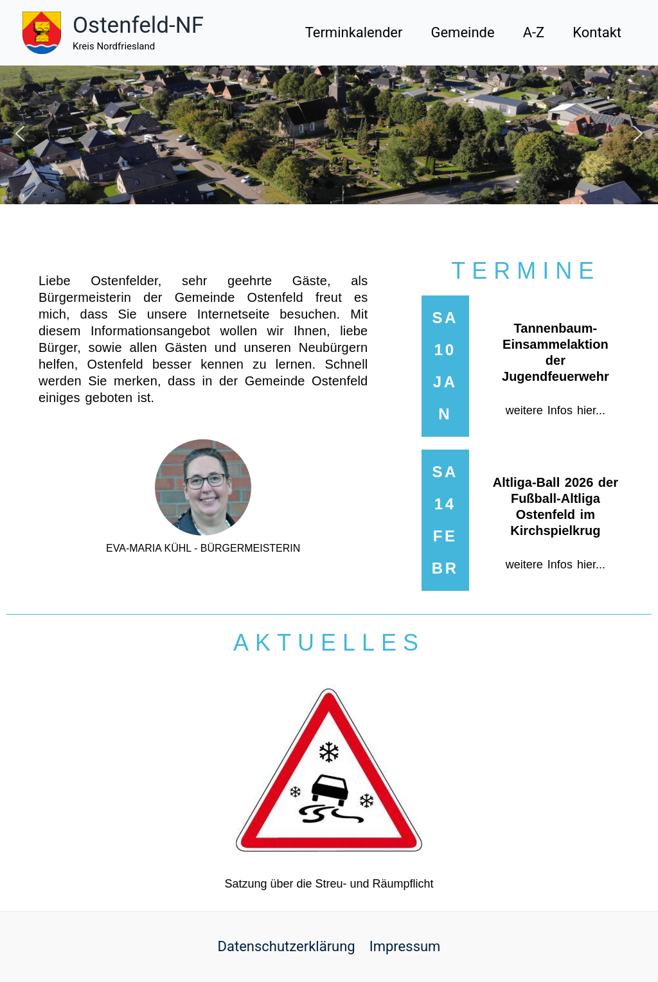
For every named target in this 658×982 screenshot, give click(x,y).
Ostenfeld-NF (138, 25)
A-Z (534, 32)
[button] (20, 133)
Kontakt (597, 32)
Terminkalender (354, 32)
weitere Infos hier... (555, 410)
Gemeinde (462, 32)
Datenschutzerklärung (286, 946)
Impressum (405, 946)
